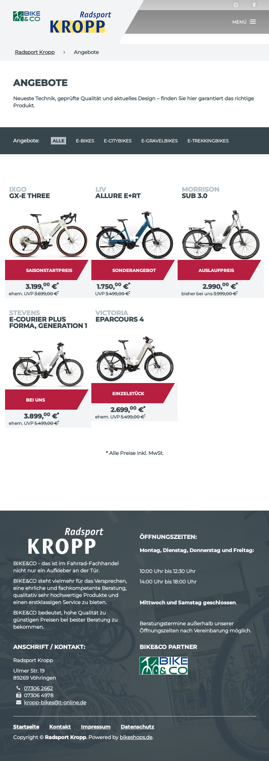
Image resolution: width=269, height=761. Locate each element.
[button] (244, 22)
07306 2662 (38, 688)
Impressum (96, 727)
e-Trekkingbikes (208, 140)
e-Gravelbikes (159, 140)
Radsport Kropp (35, 52)
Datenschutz (137, 727)
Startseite (26, 727)
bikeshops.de (136, 737)
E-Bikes (85, 140)
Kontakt (60, 727)
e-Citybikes (117, 140)
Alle (58, 140)
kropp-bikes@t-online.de (55, 702)
